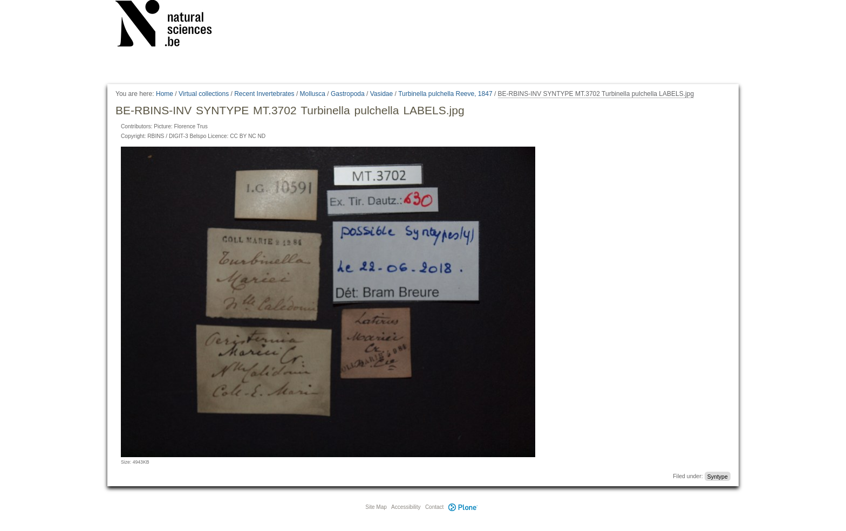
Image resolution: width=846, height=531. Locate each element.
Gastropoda (348, 94)
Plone (463, 507)
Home (164, 94)
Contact (434, 507)
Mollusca (312, 94)
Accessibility (405, 507)
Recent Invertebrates (264, 94)
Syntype (717, 476)
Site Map (375, 507)
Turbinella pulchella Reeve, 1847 (445, 94)
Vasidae (381, 94)
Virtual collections (204, 94)
